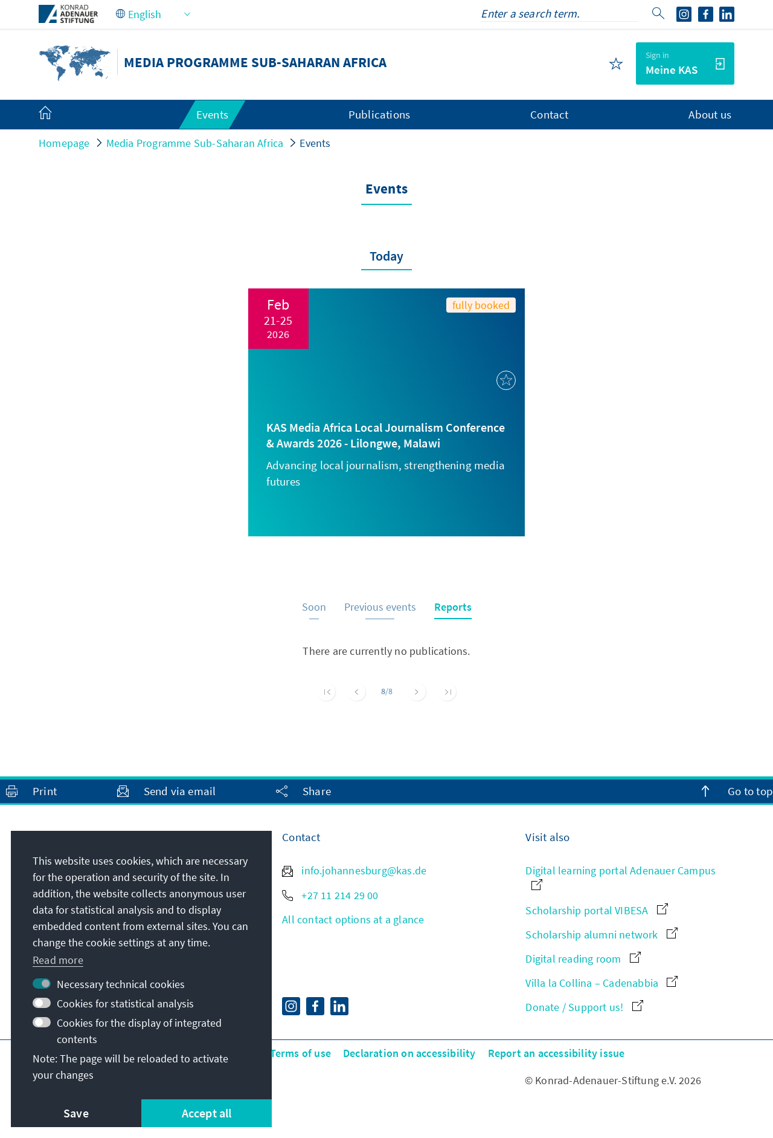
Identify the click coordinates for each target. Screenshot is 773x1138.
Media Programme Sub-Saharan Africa (195, 143)
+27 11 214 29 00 (330, 895)
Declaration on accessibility (409, 1053)
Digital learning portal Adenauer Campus (620, 876)
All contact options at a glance (353, 919)
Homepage (64, 143)
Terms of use (300, 1053)
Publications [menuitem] (379, 114)
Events (315, 143)
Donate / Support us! (584, 1007)
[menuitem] (57, 115)
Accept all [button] (207, 1112)
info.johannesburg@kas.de (354, 870)
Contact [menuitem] (549, 114)
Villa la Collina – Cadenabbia (601, 983)
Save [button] (76, 1112)
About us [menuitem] (709, 114)
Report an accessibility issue (556, 1053)
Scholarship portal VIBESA (596, 910)
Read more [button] (58, 960)
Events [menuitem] (212, 114)
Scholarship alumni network (601, 934)
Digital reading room (582, 959)
